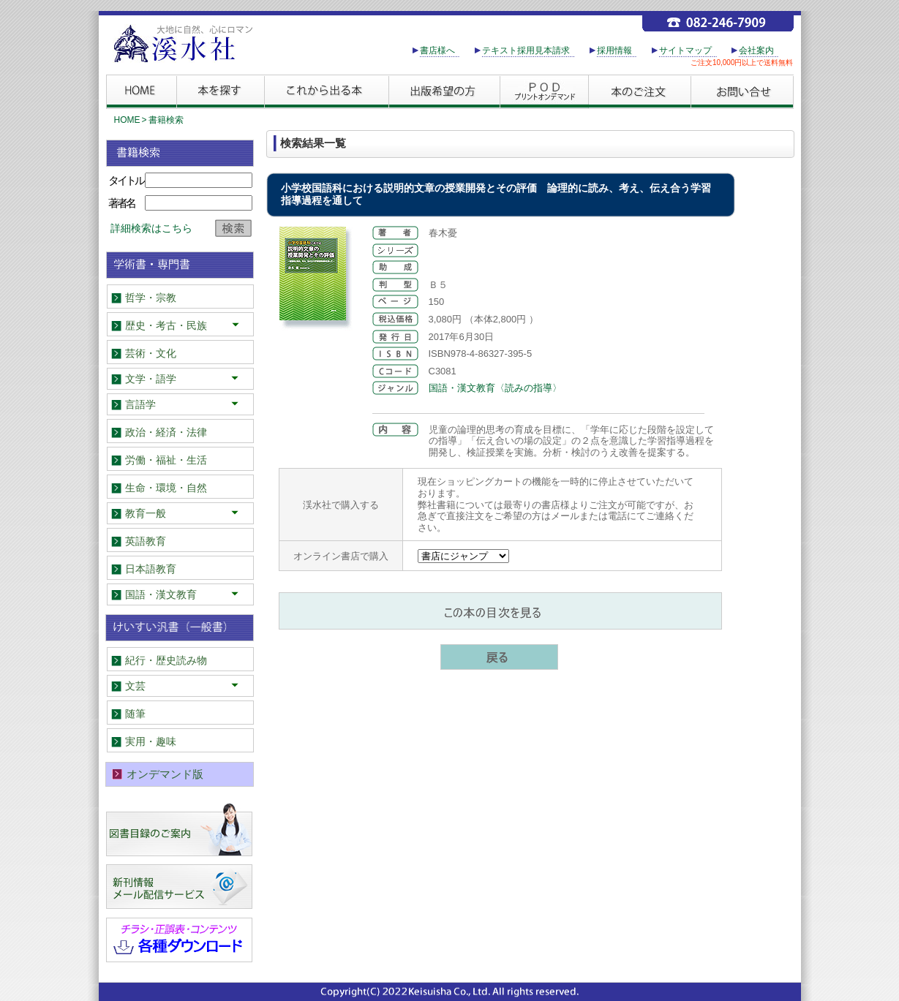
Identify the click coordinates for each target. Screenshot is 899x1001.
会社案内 (756, 50)
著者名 (121, 203)
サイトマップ (685, 50)
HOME (127, 120)
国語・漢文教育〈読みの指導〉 (495, 387)
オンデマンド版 (165, 774)
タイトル (125, 180)
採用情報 (614, 50)
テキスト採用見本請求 (526, 50)
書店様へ (437, 50)
